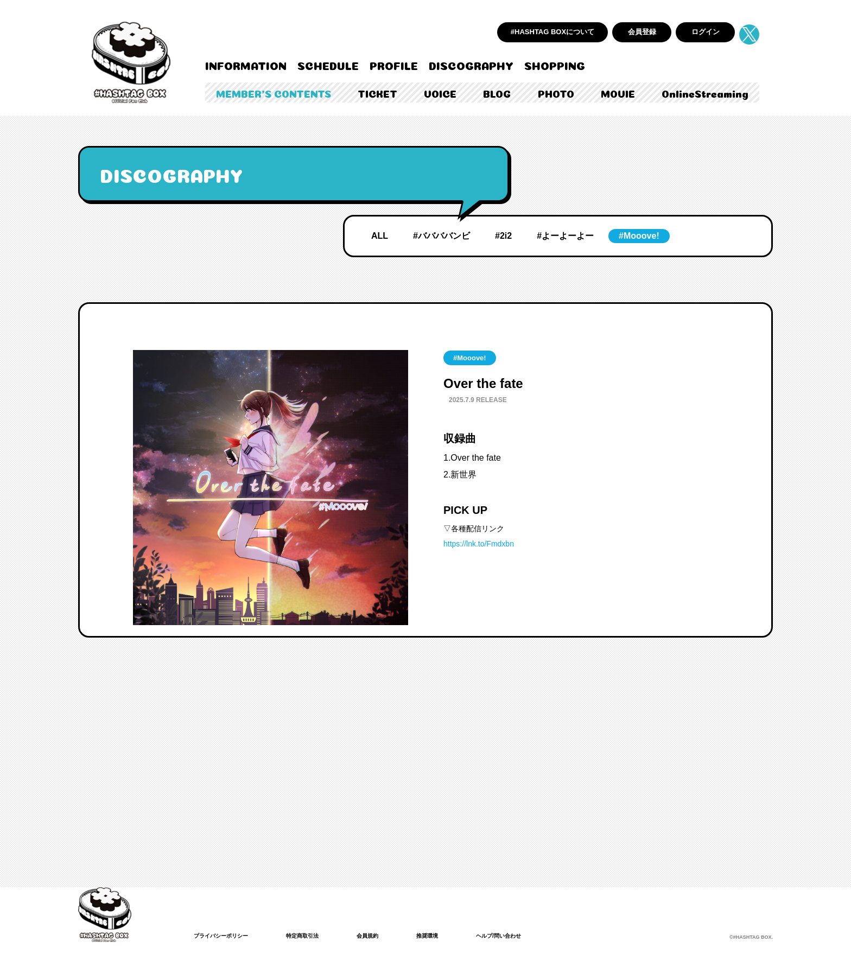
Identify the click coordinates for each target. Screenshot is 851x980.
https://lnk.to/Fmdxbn (478, 543)
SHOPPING (554, 64)
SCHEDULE (328, 64)
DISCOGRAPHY (471, 64)
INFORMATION (246, 64)
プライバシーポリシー (226, 935)
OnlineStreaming (705, 93)
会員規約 (387, 935)
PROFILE (394, 64)
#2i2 (503, 235)
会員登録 (642, 32)
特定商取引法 (316, 935)
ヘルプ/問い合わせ (529, 935)
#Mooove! (639, 235)
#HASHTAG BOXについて (552, 32)
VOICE (440, 93)
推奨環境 (451, 935)
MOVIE (618, 93)
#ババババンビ (441, 235)
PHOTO (556, 93)
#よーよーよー (565, 235)
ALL (379, 235)
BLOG (497, 93)
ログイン (705, 32)
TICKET (377, 93)
